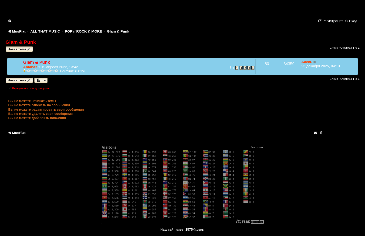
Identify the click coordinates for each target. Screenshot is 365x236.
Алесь (306, 62)
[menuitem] (10, 21)
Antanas (30, 67)
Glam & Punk (21, 42)
